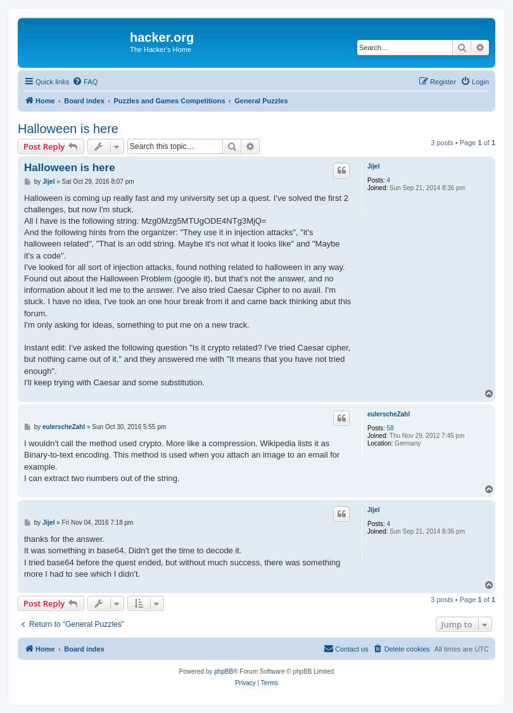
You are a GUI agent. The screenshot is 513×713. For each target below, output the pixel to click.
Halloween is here (68, 129)
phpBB (223, 671)
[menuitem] (85, 81)
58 (390, 428)
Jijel (373, 166)
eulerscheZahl (388, 414)
